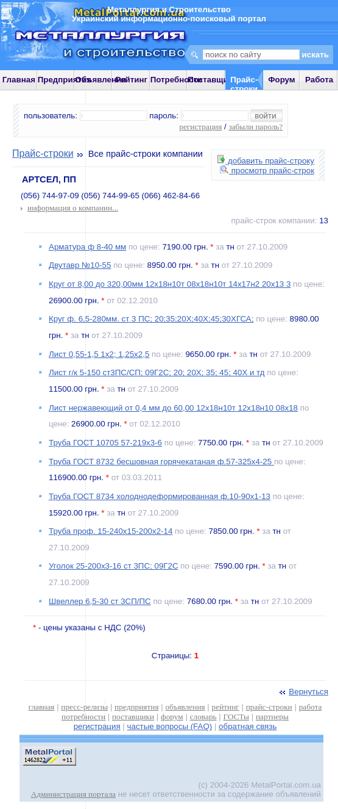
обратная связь (247, 726)
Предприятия (64, 79)
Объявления (100, 79)
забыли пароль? (255, 126)
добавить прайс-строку (265, 160)
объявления (185, 706)
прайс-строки (269, 706)
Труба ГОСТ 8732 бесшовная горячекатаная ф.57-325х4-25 (161, 461)
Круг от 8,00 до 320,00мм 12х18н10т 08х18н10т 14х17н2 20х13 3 (169, 284)
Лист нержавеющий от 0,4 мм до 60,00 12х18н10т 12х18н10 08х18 (173, 407)
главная (42, 706)
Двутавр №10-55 (80, 265)
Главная (18, 79)
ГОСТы (236, 716)
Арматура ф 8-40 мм (87, 246)
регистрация (200, 126)
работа (310, 706)
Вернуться (302, 691)
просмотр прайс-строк (267, 170)
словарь (203, 716)
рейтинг (225, 706)
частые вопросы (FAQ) (170, 726)
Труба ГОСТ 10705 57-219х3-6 (105, 442)
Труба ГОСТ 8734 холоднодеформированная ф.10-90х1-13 (159, 496)
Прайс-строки (43, 153)
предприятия (136, 706)
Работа (319, 79)
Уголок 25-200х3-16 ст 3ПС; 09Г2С (113, 565)
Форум (281, 79)
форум (172, 716)
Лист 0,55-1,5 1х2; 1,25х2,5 (99, 354)
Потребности (176, 79)
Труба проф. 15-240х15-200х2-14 (110, 531)
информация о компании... (72, 207)
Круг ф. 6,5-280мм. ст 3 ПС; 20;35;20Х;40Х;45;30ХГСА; (151, 318)
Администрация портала (73, 794)
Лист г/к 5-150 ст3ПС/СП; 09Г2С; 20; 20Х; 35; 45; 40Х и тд (157, 372)
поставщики (133, 716)
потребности (83, 716)
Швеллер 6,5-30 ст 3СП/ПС (100, 601)
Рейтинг (132, 79)
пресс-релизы (84, 706)
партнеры (272, 716)
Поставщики (212, 79)
